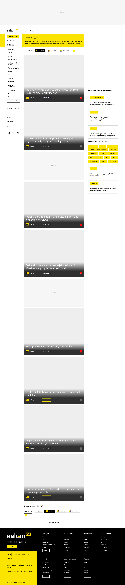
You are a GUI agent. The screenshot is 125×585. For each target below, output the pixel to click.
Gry (102, 542)
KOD (9, 93)
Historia (86, 570)
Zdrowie (86, 537)
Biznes (66, 542)
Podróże (86, 544)
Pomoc (9, 571)
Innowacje (104, 539)
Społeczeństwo (70, 559)
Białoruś (112, 153)
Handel (66, 544)
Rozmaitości (89, 533)
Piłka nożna (45, 562)
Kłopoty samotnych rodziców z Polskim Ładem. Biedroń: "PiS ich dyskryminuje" (51, 442)
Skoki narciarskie (47, 570)
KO (107, 157)
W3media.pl (23, 582)
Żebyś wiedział (13, 36)
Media (85, 562)
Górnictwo (66, 539)
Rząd (103, 161)
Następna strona (54, 522)
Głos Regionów (68, 570)
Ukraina (93, 153)
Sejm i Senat (93, 161)
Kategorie (10, 40)
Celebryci (86, 547)
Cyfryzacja (104, 547)
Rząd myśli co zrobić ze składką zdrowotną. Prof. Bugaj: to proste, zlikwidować (52, 91)
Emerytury (67, 562)
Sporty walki (45, 572)
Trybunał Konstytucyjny (97, 97)
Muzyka (86, 572)
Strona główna (25, 31)
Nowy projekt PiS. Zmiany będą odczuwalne (49, 346)
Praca (65, 567)
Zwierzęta (86, 539)
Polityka (32, 31)
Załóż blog (12, 546)
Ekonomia (66, 537)
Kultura (86, 559)
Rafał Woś (52, 51)
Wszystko (29, 50)
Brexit (10, 97)
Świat (10, 53)
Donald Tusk (112, 146)
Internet (103, 544)
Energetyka (94, 183)
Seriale (85, 567)
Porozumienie (12, 75)
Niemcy (92, 157)
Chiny (10, 56)
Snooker (44, 565)
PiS (100, 157)
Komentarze (11, 113)
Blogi (9, 117)
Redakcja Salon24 (13, 108)
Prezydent (94, 112)
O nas (14, 571)
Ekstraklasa (45, 567)
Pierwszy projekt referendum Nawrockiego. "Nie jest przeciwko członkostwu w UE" (100, 119)
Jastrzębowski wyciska (13, 63)
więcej (46, 550)
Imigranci (11, 82)
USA (103, 153)
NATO (114, 157)
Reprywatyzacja (13, 68)
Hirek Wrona (64, 51)
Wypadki (86, 542)
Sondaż (113, 150)
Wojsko (93, 128)
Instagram (25, 554)
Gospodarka (68, 533)
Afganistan (11, 90)
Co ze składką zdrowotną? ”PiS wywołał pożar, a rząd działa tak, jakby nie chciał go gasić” (52, 140)
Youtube (11, 558)
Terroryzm (112, 161)
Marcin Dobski (12, 59)
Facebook (16, 554)
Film (85, 565)
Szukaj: (9, 126)
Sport (44, 559)
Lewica (10, 78)
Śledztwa (66, 572)
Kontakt (29, 571)
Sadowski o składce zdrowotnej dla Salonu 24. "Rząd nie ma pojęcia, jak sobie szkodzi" (51, 267)
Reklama (10, 121)
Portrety (10, 71)
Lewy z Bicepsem (11, 86)
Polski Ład (46, 97)
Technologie (106, 533)
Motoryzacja (104, 537)
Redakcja (40, 51)
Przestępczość (68, 565)
